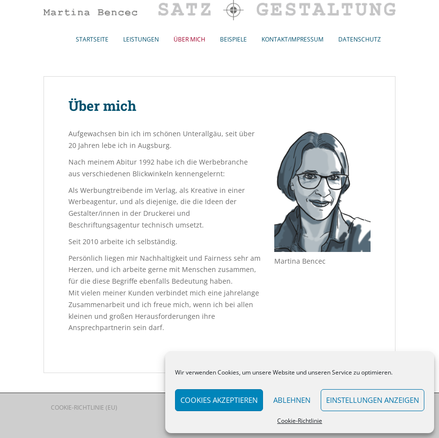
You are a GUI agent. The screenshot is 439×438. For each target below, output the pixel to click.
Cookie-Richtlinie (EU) (84, 407)
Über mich (189, 39)
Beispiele (233, 39)
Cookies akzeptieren (219, 400)
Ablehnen (291, 400)
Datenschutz (359, 39)
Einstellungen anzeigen (372, 400)
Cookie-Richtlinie (299, 421)
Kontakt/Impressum (293, 39)
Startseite (92, 39)
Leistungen (141, 39)
